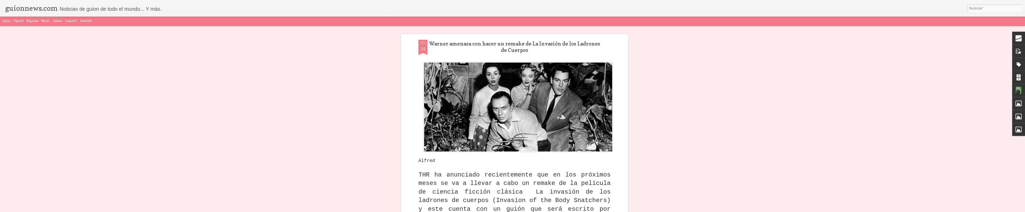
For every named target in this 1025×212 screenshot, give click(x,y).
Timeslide (86, 21)
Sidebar (57, 21)
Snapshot (71, 21)
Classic (7, 21)
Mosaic (46, 21)
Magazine (32, 21)
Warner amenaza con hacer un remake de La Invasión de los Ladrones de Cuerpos (514, 47)
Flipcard (19, 21)
